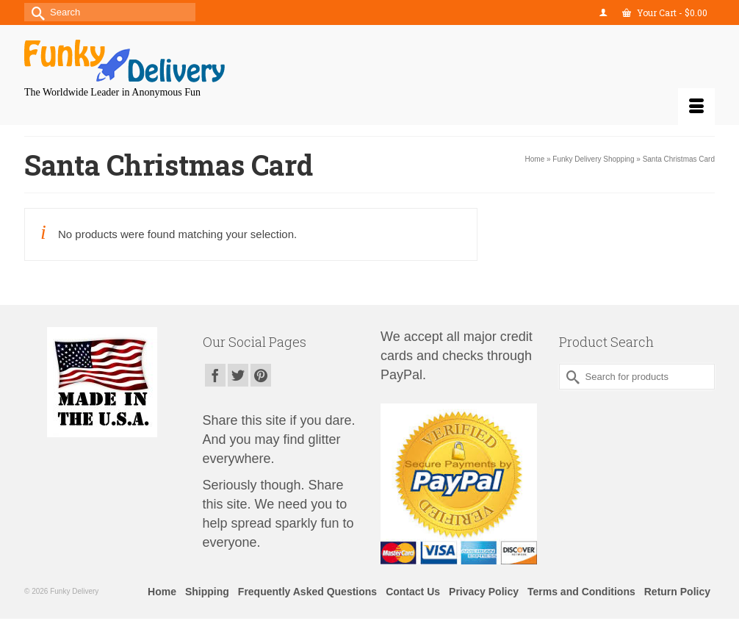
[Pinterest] (260, 375)
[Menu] (696, 106)
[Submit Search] (35, 12)
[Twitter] (238, 375)
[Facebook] (215, 375)
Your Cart (664, 12)
